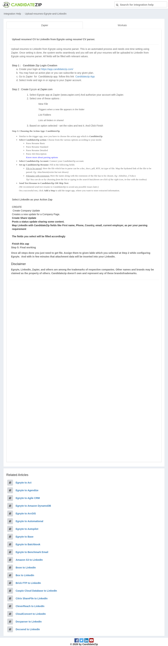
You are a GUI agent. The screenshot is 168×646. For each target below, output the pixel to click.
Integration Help (12, 13)
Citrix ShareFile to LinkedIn (31, 598)
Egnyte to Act (23, 482)
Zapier (44, 25)
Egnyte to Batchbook (28, 543)
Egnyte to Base (24, 536)
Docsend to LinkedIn (28, 628)
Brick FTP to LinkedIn (28, 582)
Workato (122, 25)
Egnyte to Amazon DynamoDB (33, 505)
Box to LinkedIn (25, 574)
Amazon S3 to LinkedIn (29, 559)
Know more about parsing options (42, 156)
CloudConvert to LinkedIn (31, 613)
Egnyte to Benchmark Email (32, 551)
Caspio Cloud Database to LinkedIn (36, 590)
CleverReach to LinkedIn (30, 605)
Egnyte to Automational (29, 520)
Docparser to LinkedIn (29, 621)
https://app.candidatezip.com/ (57, 68)
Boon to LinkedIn (26, 567)
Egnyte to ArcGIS (26, 513)
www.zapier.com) (70, 94)
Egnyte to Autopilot (27, 528)
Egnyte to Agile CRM (28, 497)
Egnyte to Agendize (27, 489)
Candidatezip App (85, 76)
